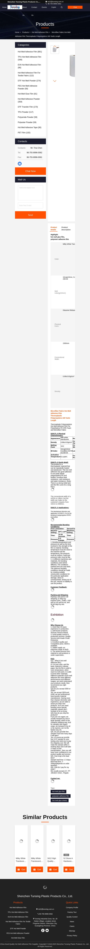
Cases (72, 926)
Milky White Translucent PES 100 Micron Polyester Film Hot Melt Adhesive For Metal (21, 860)
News (72, 921)
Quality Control (72, 917)
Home (4, 7)
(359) (29, 100)
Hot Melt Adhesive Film (40, 32)
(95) (29, 127)
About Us (24, 8)
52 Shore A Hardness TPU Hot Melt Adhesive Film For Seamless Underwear (68, 860)
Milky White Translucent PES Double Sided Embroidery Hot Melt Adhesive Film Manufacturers (37, 860)
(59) (27, 122)
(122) (29, 74)
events (44, 7)
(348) (29, 58)
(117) (25, 112)
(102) (24, 133)
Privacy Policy (72, 935)
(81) (27, 94)
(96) (29, 66)
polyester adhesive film (60, 796)
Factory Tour (72, 912)
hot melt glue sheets (59, 800)
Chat (75, 7)
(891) (30, 52)
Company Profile (72, 907)
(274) (29, 81)
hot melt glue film (58, 791)
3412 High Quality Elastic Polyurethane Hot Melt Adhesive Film (52, 860)
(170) (28, 107)
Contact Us (34, 8)
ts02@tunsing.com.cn (54, 2)
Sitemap (72, 931)
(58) (27, 87)
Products (14, 7)
